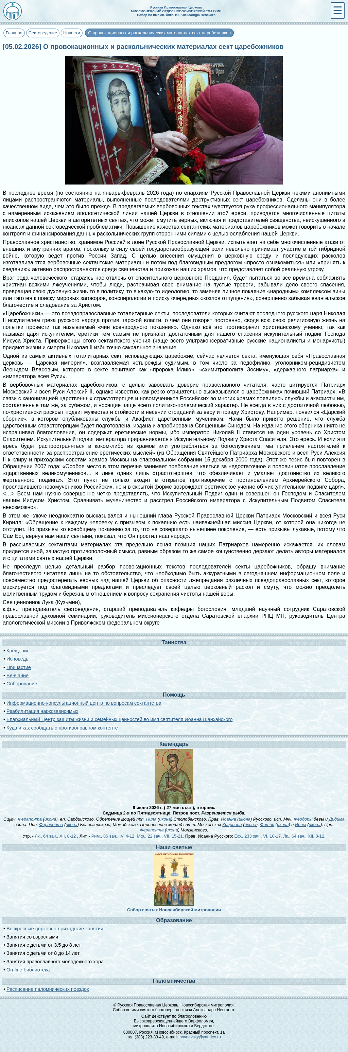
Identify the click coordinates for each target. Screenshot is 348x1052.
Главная (14, 32)
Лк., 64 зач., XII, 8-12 (55, 836)
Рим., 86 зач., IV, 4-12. (113, 836)
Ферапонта (30, 819)
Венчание (17, 675)
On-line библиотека (28, 969)
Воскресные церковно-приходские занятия (54, 928)
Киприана (232, 824)
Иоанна (228, 819)
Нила (151, 819)
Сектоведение (43, 32)
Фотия (267, 824)
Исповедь (17, 659)
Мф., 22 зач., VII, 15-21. (160, 836)
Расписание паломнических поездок (47, 989)
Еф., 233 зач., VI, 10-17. (258, 836)
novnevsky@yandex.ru (200, 1037)
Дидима (337, 819)
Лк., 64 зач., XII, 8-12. (304, 836)
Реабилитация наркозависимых (42, 711)
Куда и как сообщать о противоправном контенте (62, 728)
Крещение (18, 650)
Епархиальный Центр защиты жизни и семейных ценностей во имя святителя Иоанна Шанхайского (119, 719)
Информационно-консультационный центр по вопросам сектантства (83, 703)
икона (50, 819)
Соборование (21, 683)
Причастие (18, 667)
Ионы (300, 824)
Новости (71, 32)
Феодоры (303, 819)
